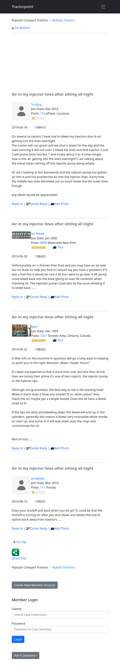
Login (18, 639)
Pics (58, 247)
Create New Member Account (34, 585)
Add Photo (61, 204)
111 (42, 487)
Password (18, 623)
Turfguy (36, 104)
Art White (37, 234)
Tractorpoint (23, 6)
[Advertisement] (60, 62)
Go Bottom (21, 28)
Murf (34, 327)
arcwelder (38, 478)
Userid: (17, 609)
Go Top (19, 542)
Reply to (17, 204)
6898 (43, 243)
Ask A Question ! (25, 655)
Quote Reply (36, 204)
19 (41, 113)
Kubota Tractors (63, 20)
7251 (43, 336)
